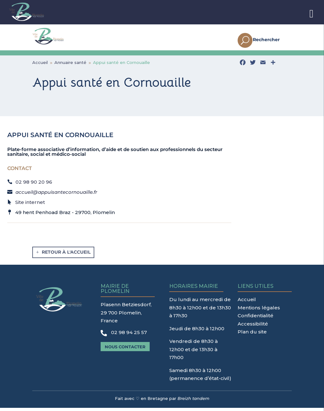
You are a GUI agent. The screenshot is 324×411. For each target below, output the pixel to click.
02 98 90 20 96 (34, 185)
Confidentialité (255, 319)
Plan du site (252, 335)
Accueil (247, 303)
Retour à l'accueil (66, 255)
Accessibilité (253, 327)
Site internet (30, 205)
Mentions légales (259, 311)
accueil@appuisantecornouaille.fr (56, 195)
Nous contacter (125, 349)
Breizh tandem (193, 401)
